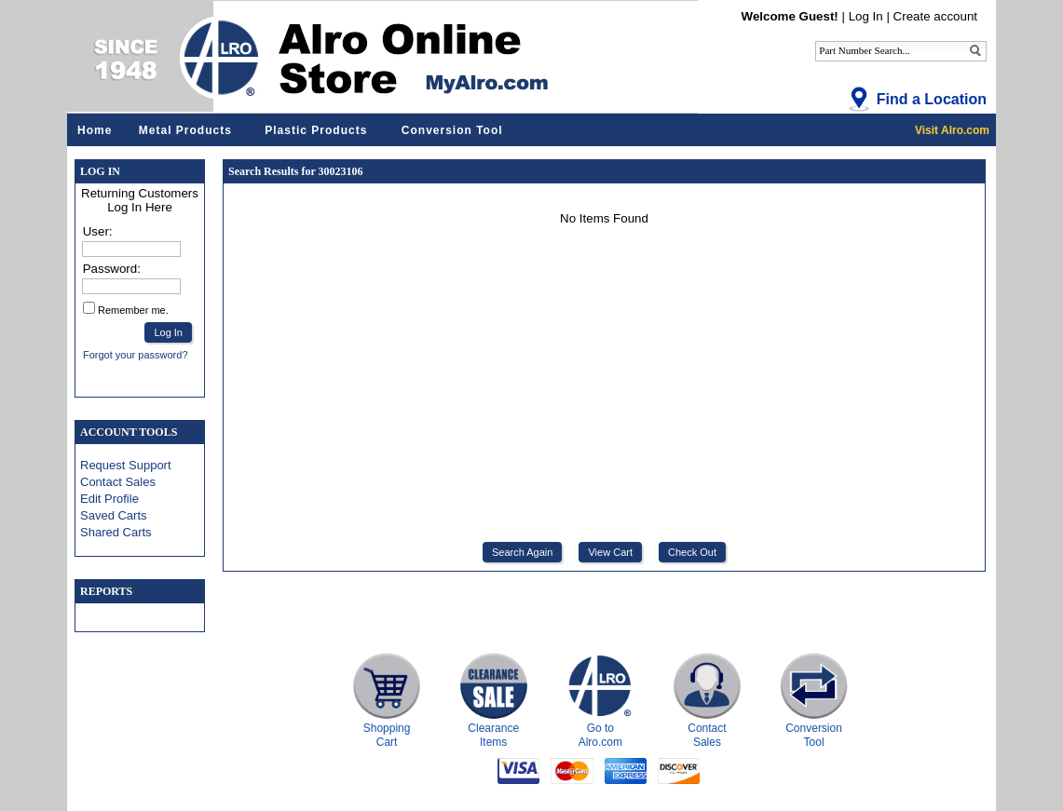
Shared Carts (116, 532)
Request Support (125, 465)
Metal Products (185, 130)
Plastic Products (316, 130)
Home (94, 130)
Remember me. (133, 310)
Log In (866, 16)
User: (98, 231)
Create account (935, 16)
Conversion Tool (452, 130)
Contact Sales (118, 482)
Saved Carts (113, 515)
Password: (112, 269)
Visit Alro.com (952, 130)
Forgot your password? (135, 354)
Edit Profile (109, 499)
